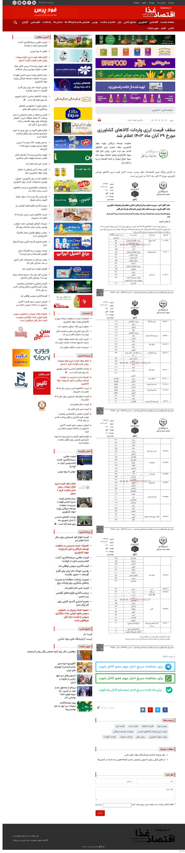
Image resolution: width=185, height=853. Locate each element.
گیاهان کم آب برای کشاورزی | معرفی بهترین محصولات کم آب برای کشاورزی (29, 180)
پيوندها (150, 2)
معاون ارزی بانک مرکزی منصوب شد (71, 326)
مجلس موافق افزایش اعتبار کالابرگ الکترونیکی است (30, 234)
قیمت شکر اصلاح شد (78, 404)
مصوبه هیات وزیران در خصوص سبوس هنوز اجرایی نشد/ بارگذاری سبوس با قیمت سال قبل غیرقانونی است (70, 615)
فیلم (162, 28)
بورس (93, 22)
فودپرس (155, 12)
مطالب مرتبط (165, 749)
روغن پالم (139, 737)
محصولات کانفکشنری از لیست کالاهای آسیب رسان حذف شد (29, 189)
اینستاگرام (13, 3)
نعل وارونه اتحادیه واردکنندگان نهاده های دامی (143, 755)
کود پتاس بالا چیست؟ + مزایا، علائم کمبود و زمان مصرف (30, 198)
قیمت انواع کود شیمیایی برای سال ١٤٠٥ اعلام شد (70, 398)
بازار (118, 22)
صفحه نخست (166, 22)
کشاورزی (141, 22)
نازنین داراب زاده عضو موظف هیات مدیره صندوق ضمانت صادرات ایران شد (70, 341)
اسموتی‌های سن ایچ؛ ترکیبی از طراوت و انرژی (64, 679)
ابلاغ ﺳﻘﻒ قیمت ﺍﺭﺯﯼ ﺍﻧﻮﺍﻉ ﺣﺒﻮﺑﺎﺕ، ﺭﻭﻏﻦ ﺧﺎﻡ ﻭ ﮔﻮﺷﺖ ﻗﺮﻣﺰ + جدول (71, 362)
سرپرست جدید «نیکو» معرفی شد (73, 347)
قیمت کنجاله (146, 726)
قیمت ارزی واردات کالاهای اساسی (150, 731)
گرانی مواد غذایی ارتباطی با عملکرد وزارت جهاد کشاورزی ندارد (31, 171)
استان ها (56, 22)
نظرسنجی (34, 22)
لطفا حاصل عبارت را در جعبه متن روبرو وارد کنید (152, 804)
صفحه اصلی (165, 110)
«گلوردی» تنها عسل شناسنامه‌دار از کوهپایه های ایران (63, 667)
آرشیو (143, 2)
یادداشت (45, 22)
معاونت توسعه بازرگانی (122, 731)
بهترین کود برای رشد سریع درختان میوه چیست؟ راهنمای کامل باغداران (29, 276)
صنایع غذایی (128, 22)
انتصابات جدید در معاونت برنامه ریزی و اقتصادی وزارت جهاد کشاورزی (70, 320)
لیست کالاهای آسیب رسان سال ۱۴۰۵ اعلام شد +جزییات (71, 390)
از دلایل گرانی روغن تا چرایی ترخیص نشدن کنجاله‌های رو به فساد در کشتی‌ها (130, 759)
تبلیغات (135, 2)
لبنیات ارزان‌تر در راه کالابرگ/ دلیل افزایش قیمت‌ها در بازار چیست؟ (31, 252)
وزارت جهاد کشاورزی (156, 737)
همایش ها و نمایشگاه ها (75, 22)
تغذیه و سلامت (106, 22)
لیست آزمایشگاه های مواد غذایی (73, 639)
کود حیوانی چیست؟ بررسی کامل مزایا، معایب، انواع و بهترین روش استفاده (29, 68)
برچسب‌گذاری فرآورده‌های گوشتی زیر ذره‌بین (71, 595)
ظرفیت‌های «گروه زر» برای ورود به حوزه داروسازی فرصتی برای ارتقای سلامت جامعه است (70, 440)
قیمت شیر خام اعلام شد (76, 409)
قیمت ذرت (131, 726)
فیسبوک (27, 3)
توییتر (23, 3)
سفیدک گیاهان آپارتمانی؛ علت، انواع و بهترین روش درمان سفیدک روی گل (29, 225)
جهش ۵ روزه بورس (65, 472)
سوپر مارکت (151, 28)
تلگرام (18, 3)
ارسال (98, 813)
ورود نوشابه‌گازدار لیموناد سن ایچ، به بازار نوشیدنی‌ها (63, 706)
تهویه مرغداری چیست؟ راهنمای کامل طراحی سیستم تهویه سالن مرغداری (30, 156)
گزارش (24, 22)
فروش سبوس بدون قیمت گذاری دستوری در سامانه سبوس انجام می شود (71, 428)
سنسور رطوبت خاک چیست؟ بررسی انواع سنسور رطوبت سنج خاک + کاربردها (30, 146)
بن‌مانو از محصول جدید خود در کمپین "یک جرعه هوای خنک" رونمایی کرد (63, 693)
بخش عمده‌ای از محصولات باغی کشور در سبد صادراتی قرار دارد (29, 261)
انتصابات (85, 313)
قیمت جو (119, 726)
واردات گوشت (108, 737)
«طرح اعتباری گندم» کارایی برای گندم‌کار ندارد (71, 603)
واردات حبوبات (125, 737)
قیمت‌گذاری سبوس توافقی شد (72, 566)
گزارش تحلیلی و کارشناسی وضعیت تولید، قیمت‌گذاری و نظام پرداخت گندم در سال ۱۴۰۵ (70, 417)
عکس (170, 28)
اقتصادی (152, 22)
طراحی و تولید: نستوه (92, 846)
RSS (32, 3)
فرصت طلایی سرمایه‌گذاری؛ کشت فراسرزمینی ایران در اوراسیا (65, 461)
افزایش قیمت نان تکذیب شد (33, 269)
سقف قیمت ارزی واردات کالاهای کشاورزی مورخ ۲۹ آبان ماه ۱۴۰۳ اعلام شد (135, 133)
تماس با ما (160, 2)
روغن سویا (160, 726)
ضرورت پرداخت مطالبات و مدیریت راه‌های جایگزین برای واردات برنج (70, 581)
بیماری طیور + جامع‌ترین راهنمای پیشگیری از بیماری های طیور (32, 107)
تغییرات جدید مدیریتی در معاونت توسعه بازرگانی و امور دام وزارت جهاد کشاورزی (71, 380)
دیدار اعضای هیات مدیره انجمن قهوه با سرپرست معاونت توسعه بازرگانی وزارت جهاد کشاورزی (64, 505)
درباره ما (170, 2)
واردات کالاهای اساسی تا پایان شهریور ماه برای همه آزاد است (71, 370)
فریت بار (86, 634)
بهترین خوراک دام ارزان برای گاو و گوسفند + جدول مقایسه (71, 573)
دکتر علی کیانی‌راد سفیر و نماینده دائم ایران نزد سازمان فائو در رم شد (71, 333)
